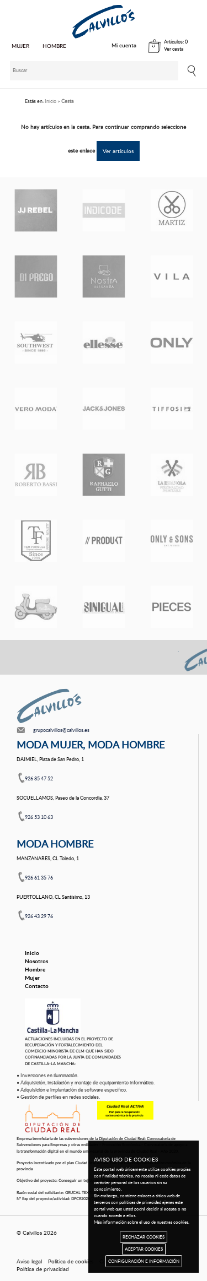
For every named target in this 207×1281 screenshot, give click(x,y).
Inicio (32, 953)
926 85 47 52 (39, 778)
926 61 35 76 (39, 878)
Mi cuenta (124, 45)
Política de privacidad (43, 1269)
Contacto (37, 986)
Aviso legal (29, 1261)
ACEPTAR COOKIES (144, 1249)
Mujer (32, 977)
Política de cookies (70, 1261)
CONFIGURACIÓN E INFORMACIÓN (143, 1261)
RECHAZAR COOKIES (143, 1237)
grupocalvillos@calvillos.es (61, 730)
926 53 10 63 (39, 817)
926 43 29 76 (39, 916)
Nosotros (36, 961)
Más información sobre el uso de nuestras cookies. (141, 1222)
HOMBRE (54, 46)
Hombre (35, 969)
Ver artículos (118, 151)
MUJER (20, 46)
